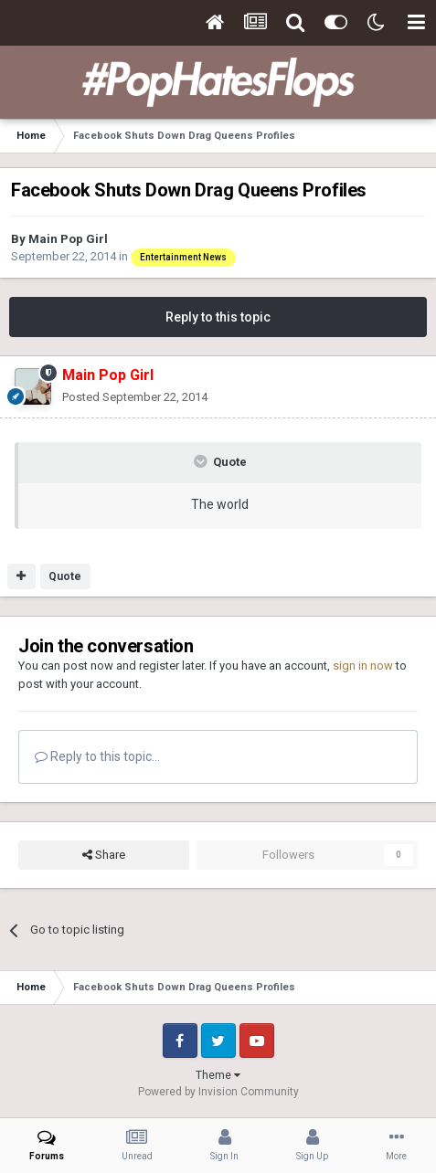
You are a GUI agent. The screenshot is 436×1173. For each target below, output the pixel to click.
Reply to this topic (218, 317)
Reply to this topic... (97, 756)
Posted (134, 397)
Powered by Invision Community (218, 1091)
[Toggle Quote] (202, 461)
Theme (218, 1075)
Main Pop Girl (68, 239)
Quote (64, 576)
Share (103, 855)
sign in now (363, 665)
